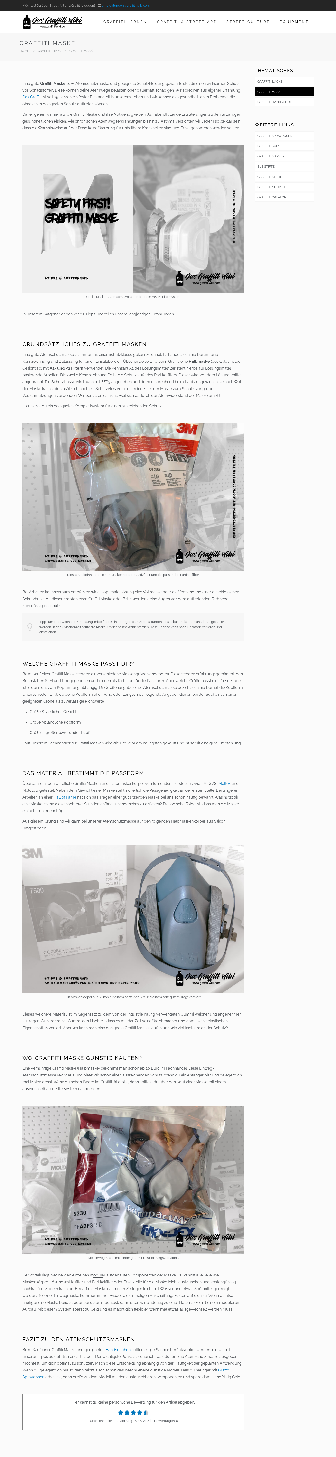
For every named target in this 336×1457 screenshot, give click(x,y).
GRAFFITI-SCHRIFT (271, 187)
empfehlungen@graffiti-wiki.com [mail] (126, 5)
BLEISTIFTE (266, 166)
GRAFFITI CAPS (268, 146)
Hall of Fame (65, 797)
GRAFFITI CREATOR (271, 197)
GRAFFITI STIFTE (269, 177)
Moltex (224, 783)
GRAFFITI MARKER (270, 156)
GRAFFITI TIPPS (49, 51)
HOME (24, 51)
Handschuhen (118, 1349)
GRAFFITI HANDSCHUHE (275, 102)
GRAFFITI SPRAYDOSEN (274, 136)
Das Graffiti (31, 97)
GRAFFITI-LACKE (269, 81)
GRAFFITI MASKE (269, 92)
